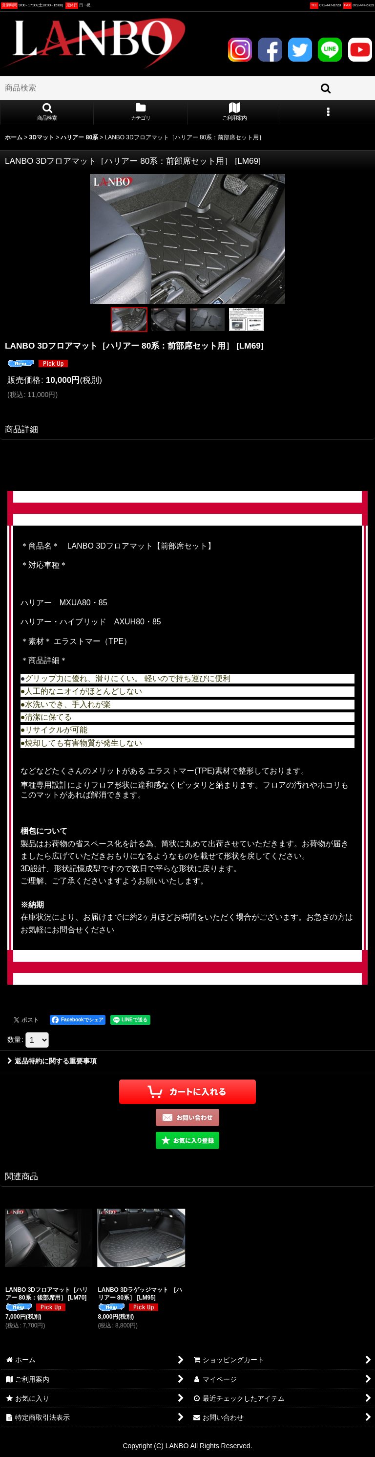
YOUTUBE (360, 50)
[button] (47, 112)
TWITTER (300, 50)
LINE (330, 50)
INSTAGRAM (240, 50)
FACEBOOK (270, 50)
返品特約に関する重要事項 (52, 1061)
